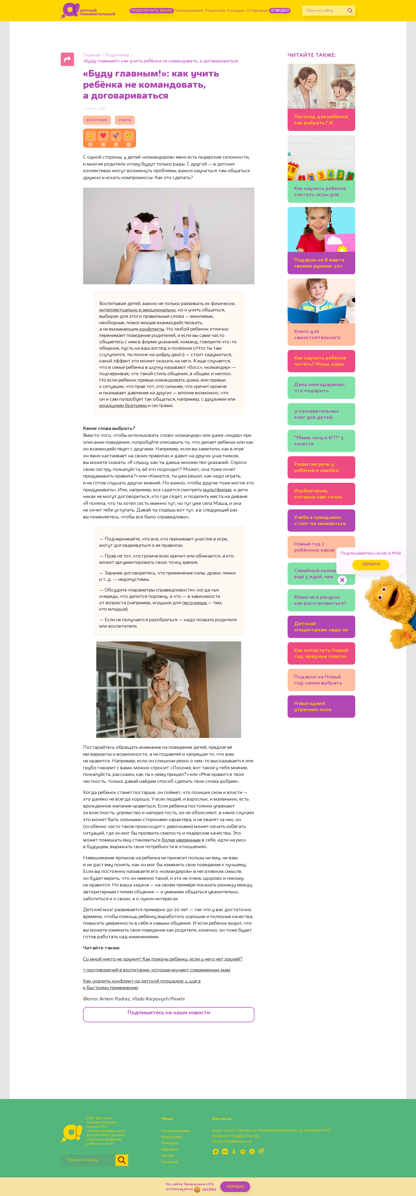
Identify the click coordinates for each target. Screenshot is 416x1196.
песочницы (195, 603)
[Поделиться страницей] (67, 59)
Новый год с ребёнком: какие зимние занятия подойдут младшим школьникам (319, 548)
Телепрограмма (189, 10)
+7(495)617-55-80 (244, 1136)
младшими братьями (123, 406)
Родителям (215, 10)
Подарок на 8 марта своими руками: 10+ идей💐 (319, 264)
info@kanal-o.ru (238, 1141)
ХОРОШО (235, 1186)
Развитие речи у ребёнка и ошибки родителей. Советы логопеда (318, 468)
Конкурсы (235, 10)
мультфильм (217, 490)
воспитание (96, 120)
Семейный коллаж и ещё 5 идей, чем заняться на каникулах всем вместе (318, 575)
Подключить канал (151, 10)
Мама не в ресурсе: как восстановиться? (320, 600)
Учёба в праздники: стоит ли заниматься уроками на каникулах (320, 521)
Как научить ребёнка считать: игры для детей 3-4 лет (320, 192)
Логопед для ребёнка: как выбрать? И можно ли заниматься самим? (321, 121)
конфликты (151, 329)
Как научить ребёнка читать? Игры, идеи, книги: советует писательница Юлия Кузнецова (320, 362)
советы (124, 120)
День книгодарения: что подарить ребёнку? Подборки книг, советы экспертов (319, 389)
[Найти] (350, 11)
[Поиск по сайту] (323, 11)
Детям (167, 1155)
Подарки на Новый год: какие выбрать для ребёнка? (318, 681)
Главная (92, 55)
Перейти (371, 565)
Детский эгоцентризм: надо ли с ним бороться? (321, 628)
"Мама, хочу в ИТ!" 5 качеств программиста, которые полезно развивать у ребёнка (319, 442)
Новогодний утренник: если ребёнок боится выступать (313, 707)
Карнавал (170, 1149)
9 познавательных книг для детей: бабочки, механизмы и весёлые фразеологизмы (321, 415)
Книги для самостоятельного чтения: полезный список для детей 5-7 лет (320, 335)
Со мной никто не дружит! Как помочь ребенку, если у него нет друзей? (162, 959)
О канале (170, 1162)
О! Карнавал (257, 10)
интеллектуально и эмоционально (137, 310)
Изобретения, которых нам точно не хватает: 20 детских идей (318, 495)
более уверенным (181, 840)
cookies (209, 1189)
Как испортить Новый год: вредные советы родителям (321, 654)
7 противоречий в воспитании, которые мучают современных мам (156, 970)
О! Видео (280, 10)
